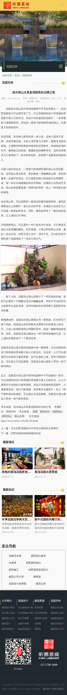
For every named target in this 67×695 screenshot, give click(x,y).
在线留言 (55, 684)
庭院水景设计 (57, 623)
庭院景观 (39, 600)
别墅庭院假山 (33, 562)
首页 (16, 75)
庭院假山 (7, 416)
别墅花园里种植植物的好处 (26, 433)
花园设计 (23, 600)
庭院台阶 (41, 583)
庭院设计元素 (57, 613)
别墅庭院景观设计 (38, 569)
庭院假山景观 (40, 618)
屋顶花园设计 (24, 629)
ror (23, 689)
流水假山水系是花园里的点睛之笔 (32, 407)
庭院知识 (45, 411)
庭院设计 (33, 98)
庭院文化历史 (57, 607)
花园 (35, 411)
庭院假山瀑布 (38, 556)
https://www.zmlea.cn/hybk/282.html (19, 421)
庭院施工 (14, 569)
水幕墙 (12, 562)
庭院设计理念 (8, 607)
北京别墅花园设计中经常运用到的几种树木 (34, 428)
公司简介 (7, 600)
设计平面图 (23, 618)
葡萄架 (37, 576)
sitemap (28, 689)
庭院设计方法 (57, 629)
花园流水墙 (15, 556)
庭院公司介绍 (16, 576)
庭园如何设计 (57, 618)
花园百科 (27, 75)
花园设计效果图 (17, 583)
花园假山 (57, 411)
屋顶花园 (38, 607)
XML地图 (11, 689)
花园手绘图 (23, 623)
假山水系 (19, 416)
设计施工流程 (8, 613)
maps (19, 689)
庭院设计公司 (8, 618)
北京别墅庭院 (40, 613)
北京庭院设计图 (25, 607)
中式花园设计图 (25, 613)
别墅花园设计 (8, 629)
